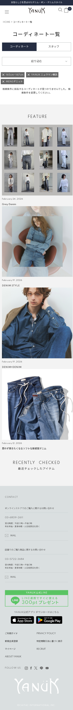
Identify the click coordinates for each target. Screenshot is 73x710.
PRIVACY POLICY (46, 633)
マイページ (10, 649)
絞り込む (36, 61)
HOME (6, 22)
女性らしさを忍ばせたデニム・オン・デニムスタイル (36, 2)
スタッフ (53, 46)
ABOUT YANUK (13, 657)
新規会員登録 (11, 641)
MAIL (13, 536)
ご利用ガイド (11, 633)
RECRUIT (41, 649)
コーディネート (19, 46)
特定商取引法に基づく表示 (49, 641)
